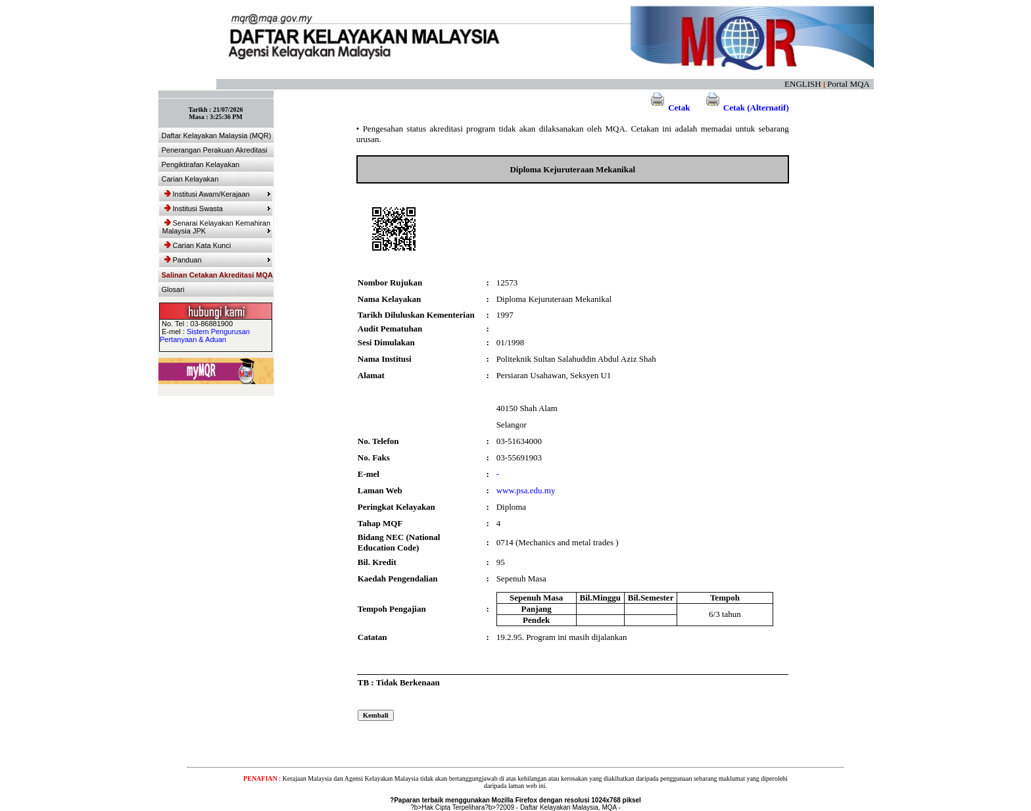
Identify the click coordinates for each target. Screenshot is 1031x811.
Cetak (668, 107)
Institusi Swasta (217, 208)
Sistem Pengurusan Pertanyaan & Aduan (205, 335)
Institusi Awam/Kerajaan (217, 194)
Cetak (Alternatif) (745, 107)
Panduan (217, 260)
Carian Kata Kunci (197, 245)
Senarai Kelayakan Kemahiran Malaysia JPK (216, 227)
